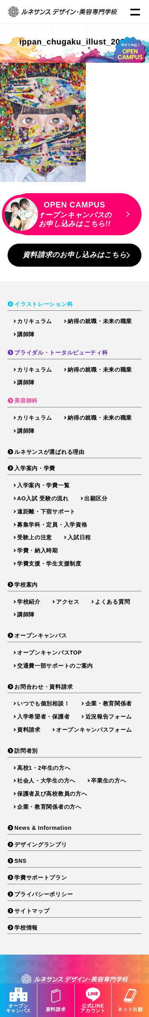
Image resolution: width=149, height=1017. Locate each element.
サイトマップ (31, 911)
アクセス (67, 602)
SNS (20, 861)
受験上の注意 (34, 537)
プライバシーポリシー (43, 894)
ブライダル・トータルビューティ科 (61, 352)
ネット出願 (130, 1000)
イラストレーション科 (43, 304)
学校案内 (26, 584)
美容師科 (26, 400)
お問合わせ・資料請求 (43, 687)
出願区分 (96, 498)
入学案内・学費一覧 (43, 485)
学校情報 (26, 927)
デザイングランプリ (40, 844)
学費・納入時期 (37, 550)
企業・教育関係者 (108, 703)
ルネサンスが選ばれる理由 (49, 452)
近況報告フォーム (108, 716)
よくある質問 (112, 602)
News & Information (43, 828)
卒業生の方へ (108, 780)
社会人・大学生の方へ (46, 780)
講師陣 (26, 334)
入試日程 (79, 537)
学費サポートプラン (40, 877)
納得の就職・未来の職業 (100, 321)
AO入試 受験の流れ (43, 498)
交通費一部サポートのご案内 (55, 666)
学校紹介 (29, 602)
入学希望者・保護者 (43, 716)
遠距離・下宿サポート (46, 511)
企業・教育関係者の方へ (49, 807)
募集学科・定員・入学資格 (52, 524)
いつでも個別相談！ (43, 703)
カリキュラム (34, 321)
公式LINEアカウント (93, 1000)
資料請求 (55, 1000)
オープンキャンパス (18, 1000)
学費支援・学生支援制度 (49, 563)
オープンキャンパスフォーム (94, 729)
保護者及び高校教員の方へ (52, 793)
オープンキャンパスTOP (49, 652)
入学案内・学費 (34, 468)
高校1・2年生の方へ (44, 768)
